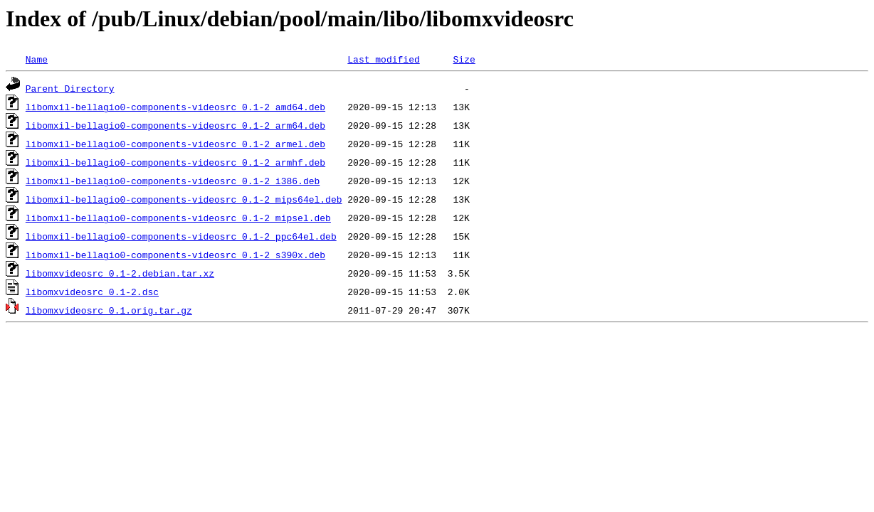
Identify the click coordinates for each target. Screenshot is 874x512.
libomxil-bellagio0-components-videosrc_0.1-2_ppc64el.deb (181, 236)
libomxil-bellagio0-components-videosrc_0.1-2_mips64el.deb (184, 199)
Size (464, 59)
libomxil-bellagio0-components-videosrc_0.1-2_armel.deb (175, 143)
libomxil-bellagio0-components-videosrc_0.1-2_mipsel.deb (178, 217)
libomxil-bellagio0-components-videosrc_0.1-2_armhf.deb (175, 162)
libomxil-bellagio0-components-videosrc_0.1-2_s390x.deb (175, 254)
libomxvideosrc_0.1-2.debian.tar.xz (120, 273)
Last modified (383, 59)
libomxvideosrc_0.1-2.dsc (92, 291)
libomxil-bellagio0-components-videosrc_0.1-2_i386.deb (173, 180)
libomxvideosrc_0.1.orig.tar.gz (109, 310)
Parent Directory (70, 88)
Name (37, 59)
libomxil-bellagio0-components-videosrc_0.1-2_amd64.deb (175, 106)
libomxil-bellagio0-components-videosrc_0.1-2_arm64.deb (175, 125)
